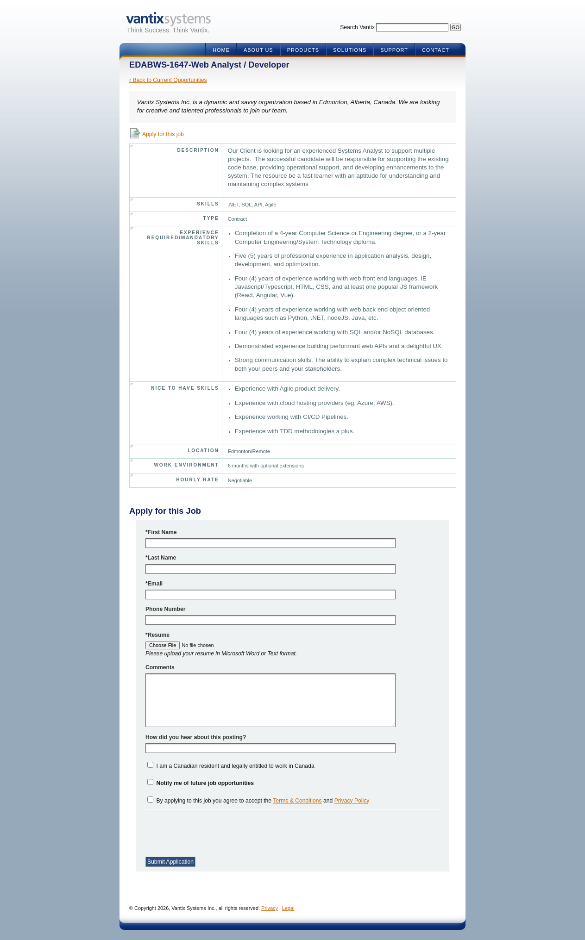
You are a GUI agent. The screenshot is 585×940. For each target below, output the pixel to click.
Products (303, 50)
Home (221, 50)
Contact (435, 50)
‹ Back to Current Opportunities (168, 80)
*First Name (161, 532)
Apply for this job (163, 134)
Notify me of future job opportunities (205, 783)
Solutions (349, 50)
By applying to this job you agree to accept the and (262, 800)
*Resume (157, 635)
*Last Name (160, 557)
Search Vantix (357, 27)
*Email (154, 583)
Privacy (269, 908)
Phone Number (165, 609)
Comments (160, 667)
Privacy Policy (352, 800)
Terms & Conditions (297, 800)
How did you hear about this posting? (195, 737)
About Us (258, 50)
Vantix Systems (168, 19)
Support (394, 50)
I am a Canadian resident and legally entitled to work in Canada (235, 766)
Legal (288, 908)
